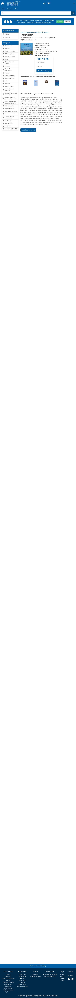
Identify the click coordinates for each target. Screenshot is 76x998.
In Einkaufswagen (44, 71)
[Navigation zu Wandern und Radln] (10, 51)
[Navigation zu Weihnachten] (10, 126)
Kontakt (8, 974)
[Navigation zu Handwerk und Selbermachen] (10, 69)
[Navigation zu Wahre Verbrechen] (10, 106)
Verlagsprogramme (22, 986)
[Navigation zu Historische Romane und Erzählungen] (10, 94)
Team (16, 9)
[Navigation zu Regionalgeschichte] (10, 108)
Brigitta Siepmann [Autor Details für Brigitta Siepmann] (42, 32)
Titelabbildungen (35, 976)
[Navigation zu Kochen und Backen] (10, 75)
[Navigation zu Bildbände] (10, 83)
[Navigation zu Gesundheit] (10, 66)
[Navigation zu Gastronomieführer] (10, 78)
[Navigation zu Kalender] (10, 73)
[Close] (59, 21)
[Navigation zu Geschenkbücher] (10, 123)
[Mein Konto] (44, 3)
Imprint (62, 974)
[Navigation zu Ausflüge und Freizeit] (10, 56)
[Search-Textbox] (36, 13)
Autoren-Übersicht (49, 976)
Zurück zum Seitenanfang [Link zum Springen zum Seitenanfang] (38, 966)
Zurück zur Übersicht (28, 130)
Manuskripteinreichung (50, 974)
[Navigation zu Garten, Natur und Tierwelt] (10, 63)
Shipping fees (8, 988)
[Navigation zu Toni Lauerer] (10, 121)
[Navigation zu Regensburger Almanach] (10, 111)
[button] (73, 3)
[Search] (73, 13)
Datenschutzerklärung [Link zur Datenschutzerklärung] (44, 23)
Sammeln (10, 9)
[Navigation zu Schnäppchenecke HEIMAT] (10, 129)
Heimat (3, 9)
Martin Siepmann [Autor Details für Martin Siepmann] (27, 32)
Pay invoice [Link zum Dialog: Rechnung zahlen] (8, 992)
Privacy (62, 976)
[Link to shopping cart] (48, 3)
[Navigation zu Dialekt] (10, 59)
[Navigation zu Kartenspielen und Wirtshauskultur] (10, 117)
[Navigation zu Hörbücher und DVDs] (10, 114)
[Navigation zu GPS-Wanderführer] (10, 54)
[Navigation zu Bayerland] (10, 48)
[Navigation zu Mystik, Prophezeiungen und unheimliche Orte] (10, 102)
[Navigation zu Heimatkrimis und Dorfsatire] (10, 90)
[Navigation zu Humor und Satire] (10, 86)
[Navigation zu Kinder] (10, 81)
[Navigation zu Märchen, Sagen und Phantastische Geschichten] (10, 98)
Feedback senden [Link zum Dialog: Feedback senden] (8, 990)
